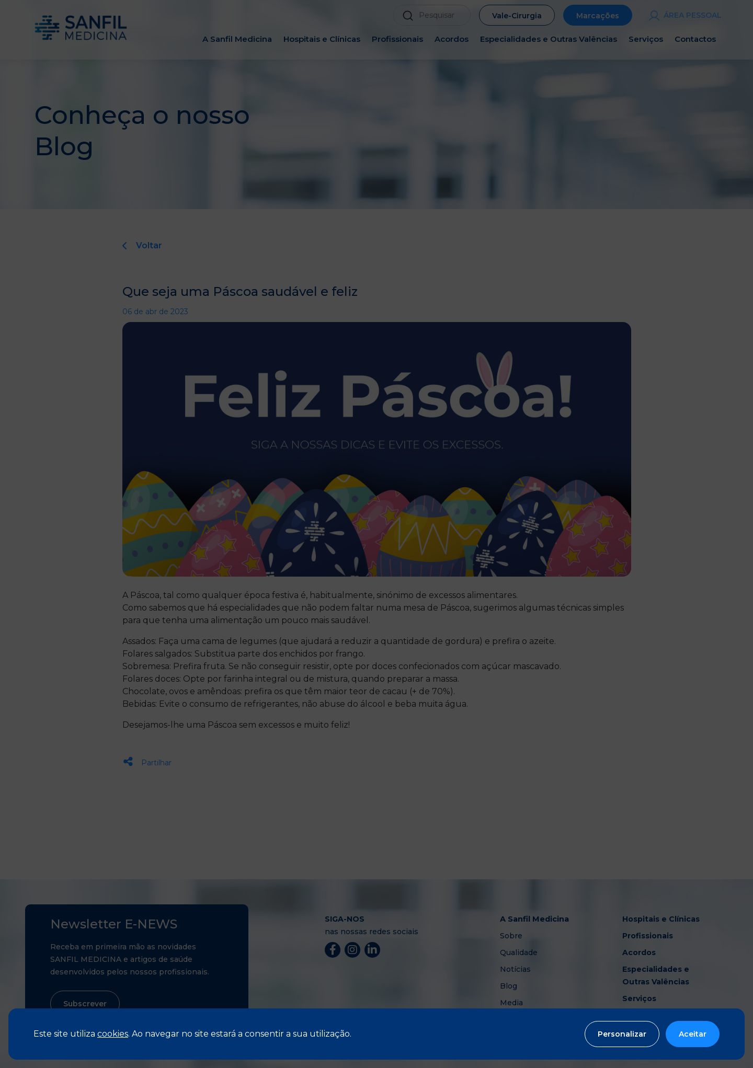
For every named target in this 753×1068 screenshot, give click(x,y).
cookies (112, 1034)
